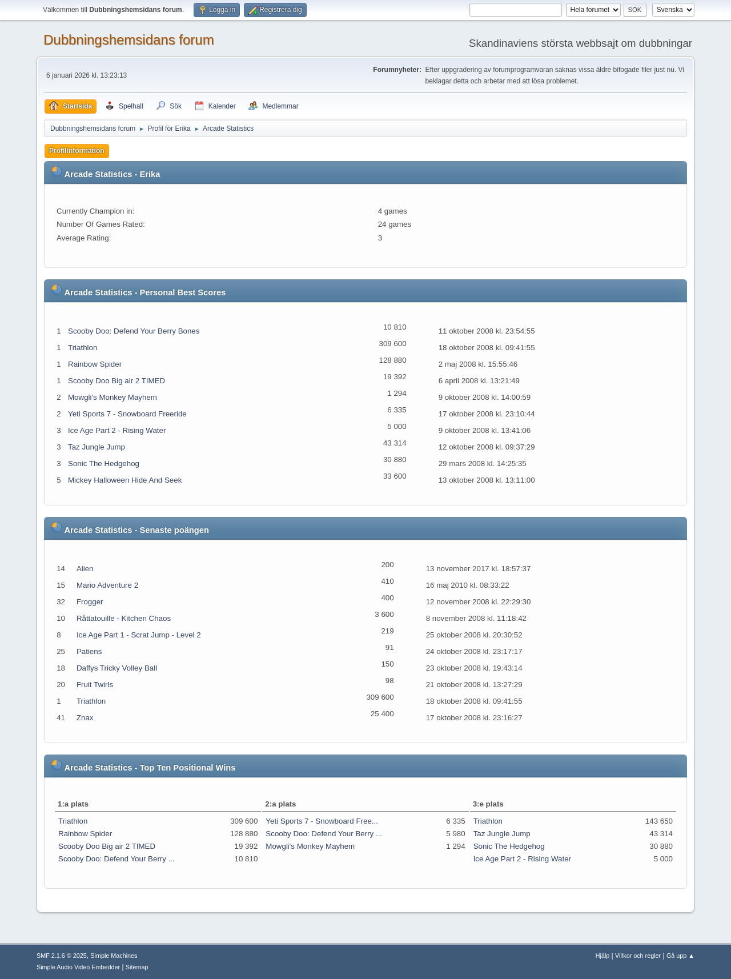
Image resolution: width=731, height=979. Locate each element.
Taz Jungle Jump (96, 447)
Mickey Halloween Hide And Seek (125, 480)
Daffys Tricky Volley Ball (117, 668)
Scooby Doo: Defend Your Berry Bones (133, 331)
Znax (85, 717)
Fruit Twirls (95, 684)
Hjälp (603, 955)
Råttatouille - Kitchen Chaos (124, 618)
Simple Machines (113, 955)
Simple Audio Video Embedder (78, 967)
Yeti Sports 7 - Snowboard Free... (322, 821)
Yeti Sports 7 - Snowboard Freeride (127, 414)
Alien (85, 568)
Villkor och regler (638, 955)
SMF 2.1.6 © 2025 (62, 955)
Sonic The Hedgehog (103, 463)
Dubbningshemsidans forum (128, 39)
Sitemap (137, 967)
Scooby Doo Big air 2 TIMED (116, 380)
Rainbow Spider (95, 364)
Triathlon (82, 347)
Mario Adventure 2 (107, 585)
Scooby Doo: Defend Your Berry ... (116, 858)
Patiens (89, 651)
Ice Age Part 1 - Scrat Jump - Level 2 (139, 635)
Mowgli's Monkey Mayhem (112, 397)
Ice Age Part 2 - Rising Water (117, 430)
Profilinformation (77, 151)
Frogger (90, 601)
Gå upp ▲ (680, 955)
